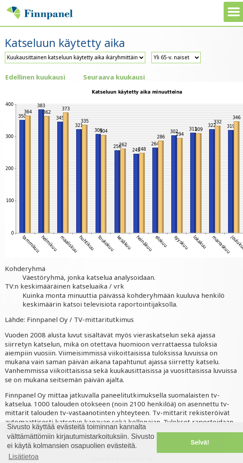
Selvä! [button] (200, 442)
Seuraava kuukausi (114, 76)
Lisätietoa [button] (23, 456)
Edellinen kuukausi (35, 76)
